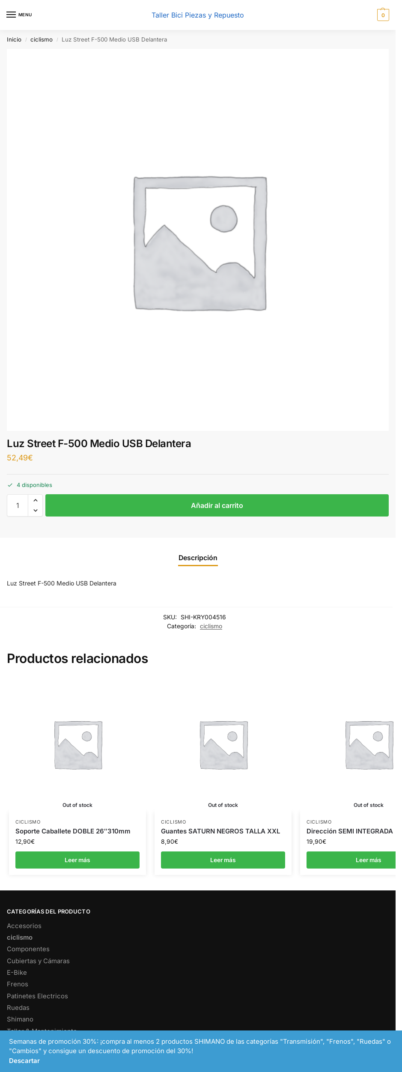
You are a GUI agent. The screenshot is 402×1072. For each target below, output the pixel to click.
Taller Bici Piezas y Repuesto (198, 15)
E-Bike (17, 972)
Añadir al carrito (217, 505)
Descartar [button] (24, 1061)
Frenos (17, 984)
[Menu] (19, 15)
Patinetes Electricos (37, 996)
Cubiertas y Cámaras (38, 961)
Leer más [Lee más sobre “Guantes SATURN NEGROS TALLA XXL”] (223, 860)
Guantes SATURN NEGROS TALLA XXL (220, 831)
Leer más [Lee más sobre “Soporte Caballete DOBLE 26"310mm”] (77, 860)
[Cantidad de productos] (17, 505)
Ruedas (18, 1008)
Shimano (20, 1019)
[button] (382, 15)
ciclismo (41, 39)
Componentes (28, 949)
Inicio (14, 39)
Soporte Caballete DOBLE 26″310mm (73, 831)
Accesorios (24, 926)
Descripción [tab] (198, 558)
